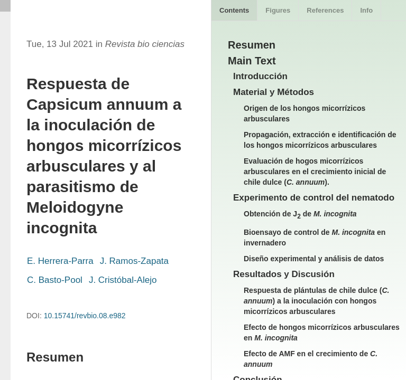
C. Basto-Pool (54, 280)
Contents (234, 10)
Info (366, 10)
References (325, 10)
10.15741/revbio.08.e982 (85, 315)
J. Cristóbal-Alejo (123, 280)
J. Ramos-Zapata (134, 261)
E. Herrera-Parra (60, 261)
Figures (277, 10)
